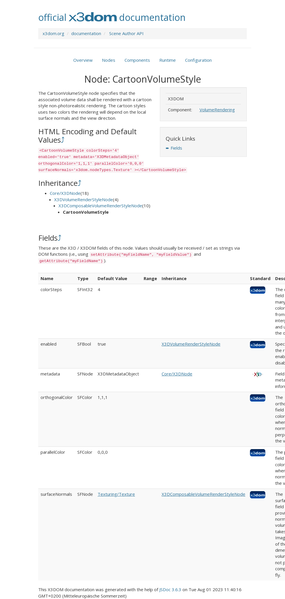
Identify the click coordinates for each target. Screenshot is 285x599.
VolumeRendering (217, 109)
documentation (86, 33)
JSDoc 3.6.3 (170, 589)
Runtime (167, 60)
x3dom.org (53, 33)
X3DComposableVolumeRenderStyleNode (100, 205)
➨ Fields (174, 148)
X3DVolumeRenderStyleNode (83, 199)
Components (137, 60)
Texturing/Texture (116, 494)
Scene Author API (126, 33)
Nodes (108, 60)
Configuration (198, 60)
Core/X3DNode (65, 193)
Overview (83, 60)
